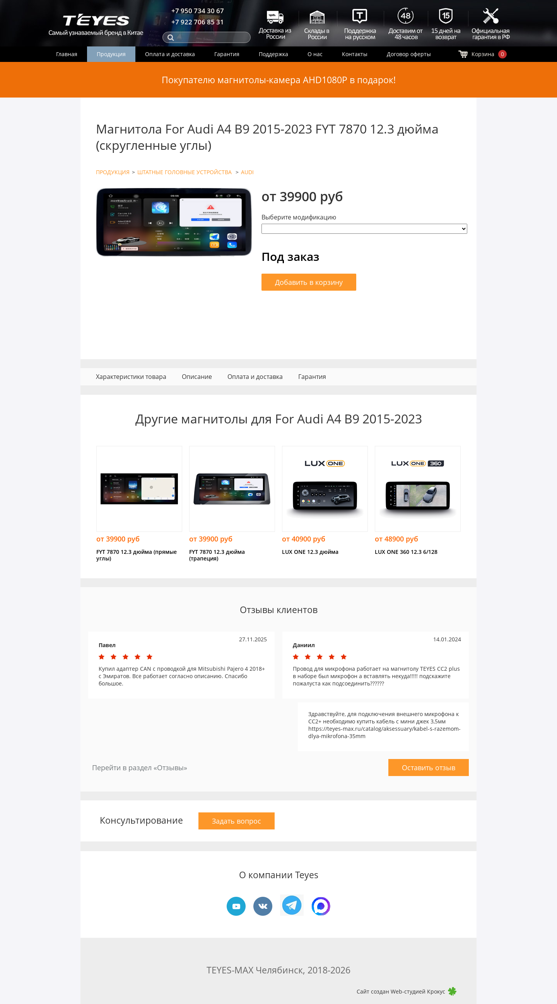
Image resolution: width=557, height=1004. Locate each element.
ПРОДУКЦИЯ (113, 172)
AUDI (247, 172)
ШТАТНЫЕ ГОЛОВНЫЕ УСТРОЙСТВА (185, 172)
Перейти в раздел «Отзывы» (139, 767)
